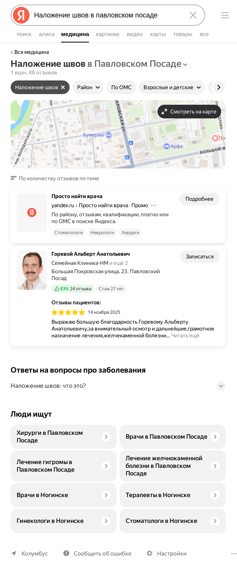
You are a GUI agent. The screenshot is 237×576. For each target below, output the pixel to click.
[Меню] (224, 15)
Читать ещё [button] (184, 335)
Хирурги (128, 232)
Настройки (168, 553)
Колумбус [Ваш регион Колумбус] (34, 553)
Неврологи (100, 232)
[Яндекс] (21, 15)
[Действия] (155, 205)
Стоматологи (68, 232)
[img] (68, 312)
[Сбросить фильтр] (62, 87)
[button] (56, 178)
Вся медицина (31, 52)
